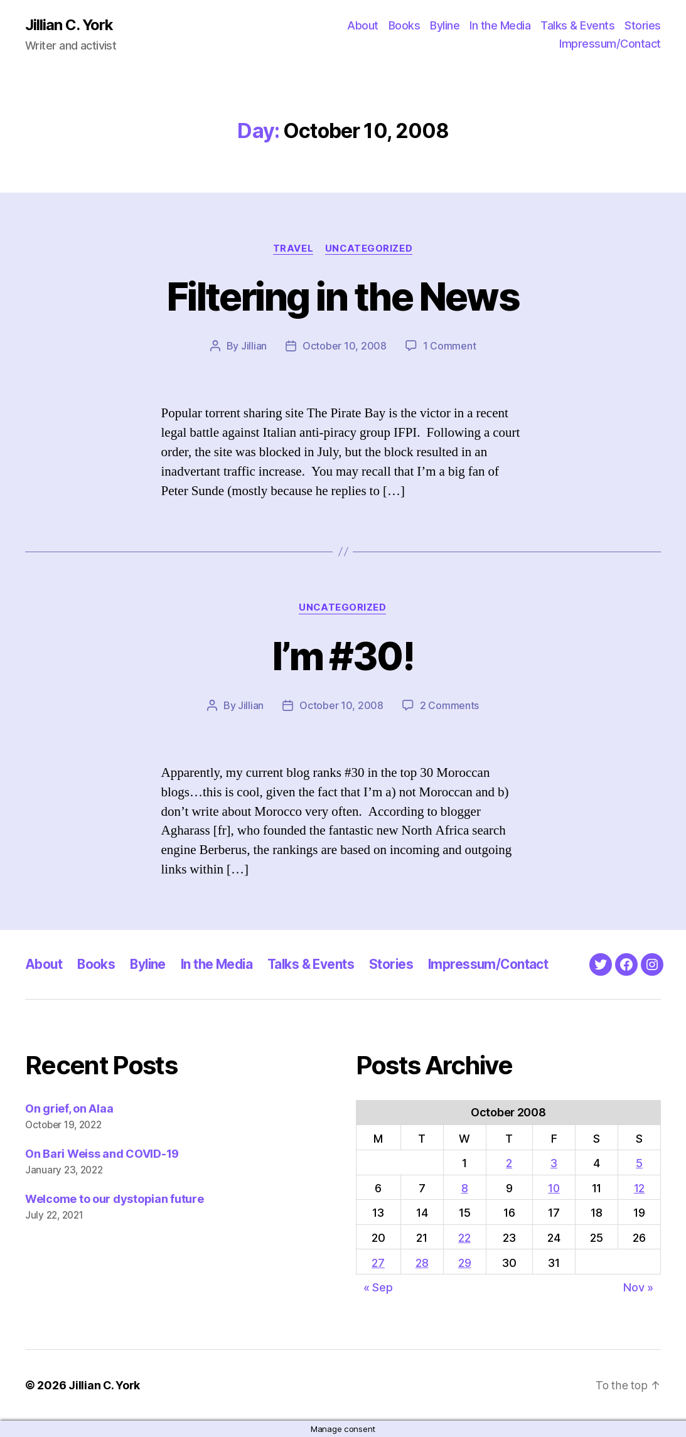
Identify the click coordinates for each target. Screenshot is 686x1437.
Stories (642, 25)
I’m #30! (343, 656)
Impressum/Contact (610, 44)
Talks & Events (577, 25)
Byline (444, 25)
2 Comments (449, 706)
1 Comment (449, 346)
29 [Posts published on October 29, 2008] (464, 1262)
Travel (292, 248)
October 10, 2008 (345, 346)
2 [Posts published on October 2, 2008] (509, 1163)
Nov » (638, 1287)
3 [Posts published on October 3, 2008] (553, 1163)
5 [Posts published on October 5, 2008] (639, 1163)
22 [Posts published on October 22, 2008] (464, 1237)
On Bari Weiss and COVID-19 (102, 1153)
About (362, 25)
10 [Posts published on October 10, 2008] (554, 1188)
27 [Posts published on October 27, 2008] (378, 1262)
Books (405, 25)
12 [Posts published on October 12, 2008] (639, 1188)
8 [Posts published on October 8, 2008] (464, 1188)
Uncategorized (370, 248)
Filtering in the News (342, 296)
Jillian (254, 346)
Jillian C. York (69, 25)
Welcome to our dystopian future (114, 1198)
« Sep (378, 1287)
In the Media (499, 25)
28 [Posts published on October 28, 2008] (421, 1262)
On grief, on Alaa (69, 1109)
